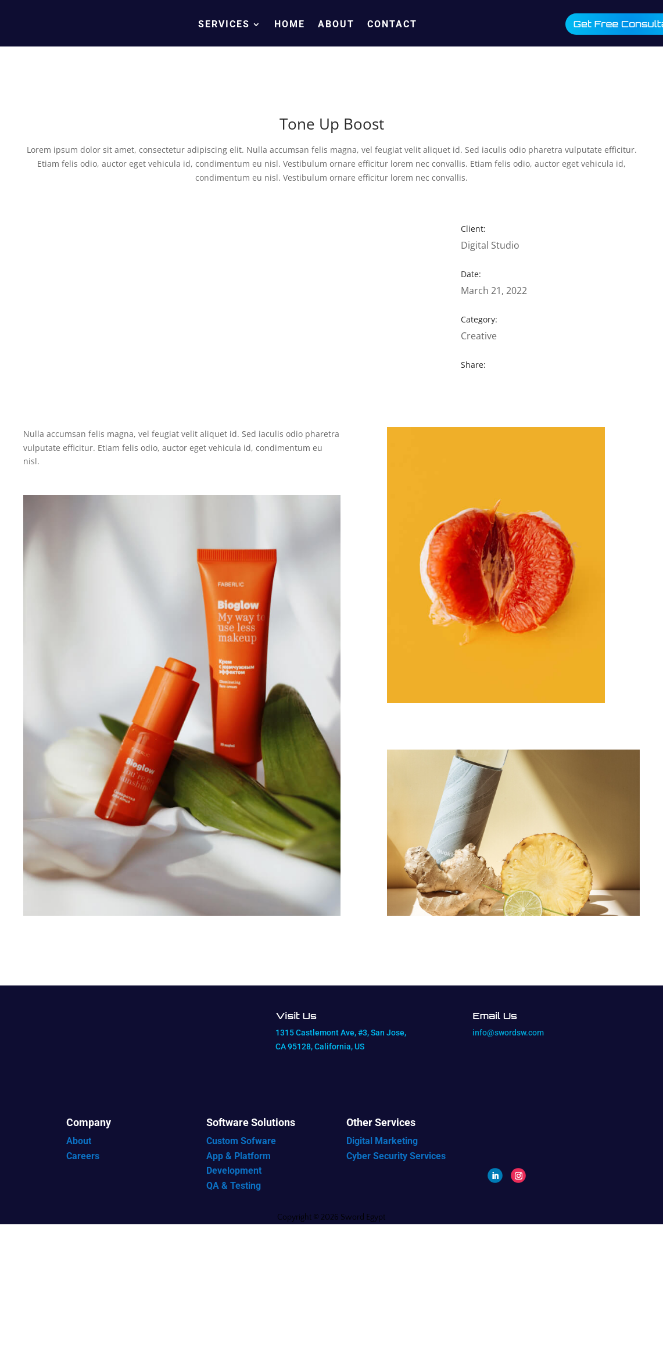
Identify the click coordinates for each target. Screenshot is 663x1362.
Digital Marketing (382, 1140)
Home (289, 24)
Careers (82, 1156)
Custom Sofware (241, 1140)
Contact (392, 24)
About (336, 24)
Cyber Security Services (396, 1156)
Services (224, 24)
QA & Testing (233, 1185)
